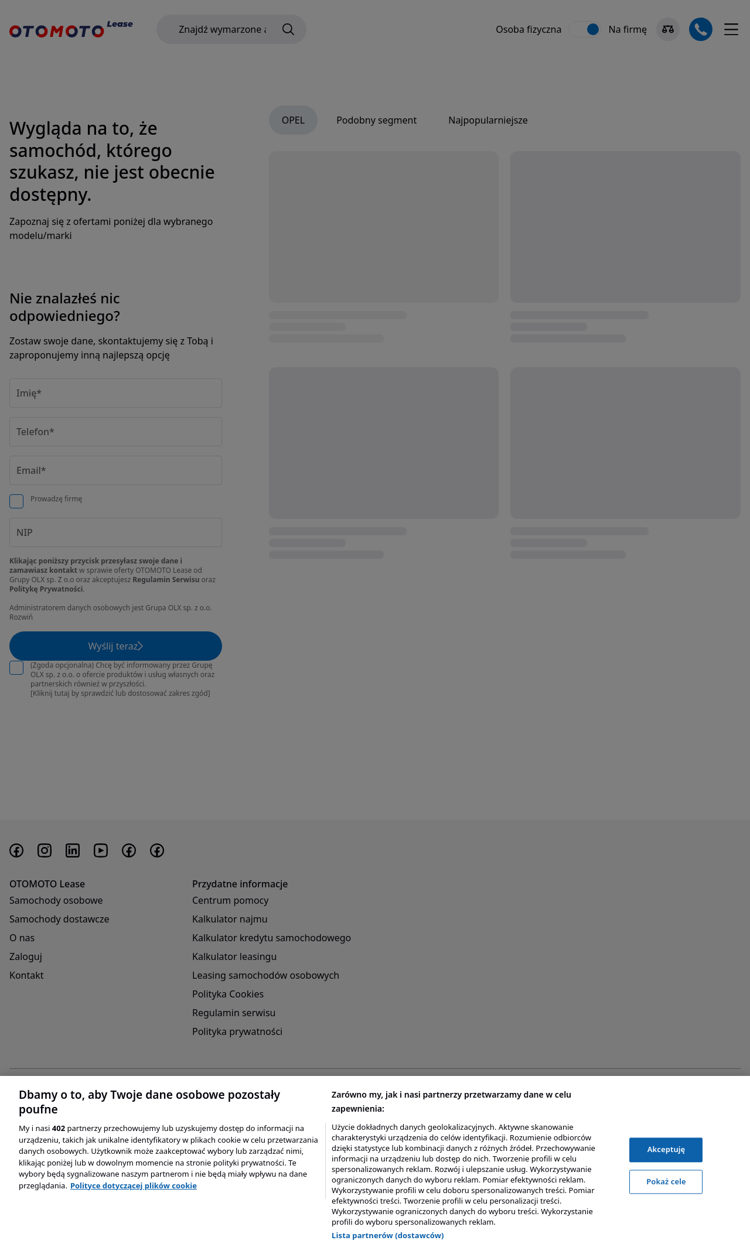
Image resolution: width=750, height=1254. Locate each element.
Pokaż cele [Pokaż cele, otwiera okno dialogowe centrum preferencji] (666, 1181)
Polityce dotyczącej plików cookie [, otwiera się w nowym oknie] (133, 1185)
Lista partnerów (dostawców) (388, 1235)
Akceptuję (666, 1149)
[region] (375, 1165)
